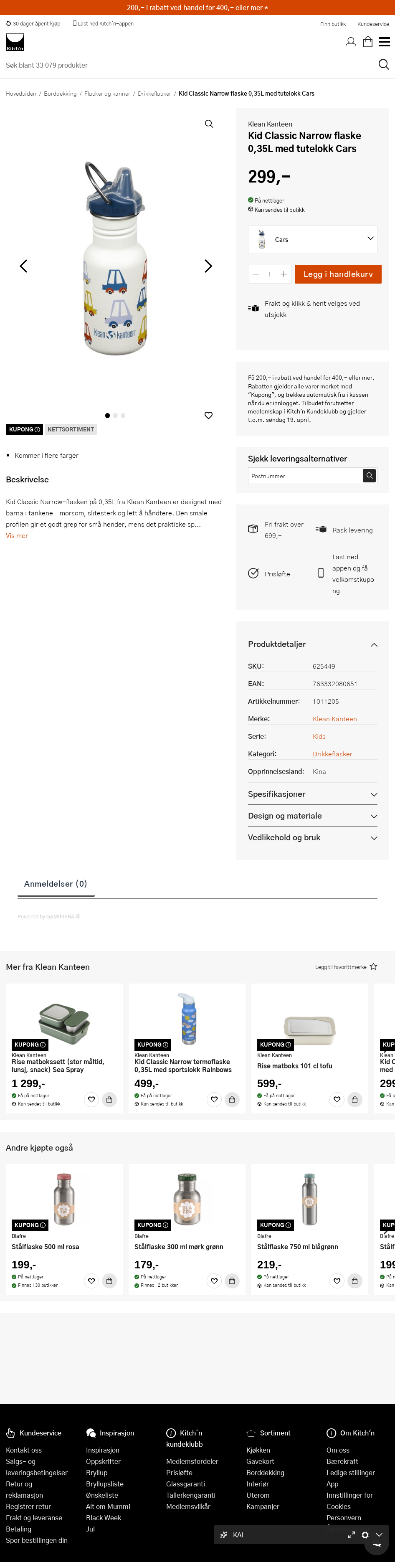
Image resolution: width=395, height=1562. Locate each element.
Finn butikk (333, 24)
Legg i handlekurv (338, 274)
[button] (209, 415)
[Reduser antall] (256, 274)
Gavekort (260, 1461)
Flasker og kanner (107, 93)
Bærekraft (342, 1461)
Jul (90, 1529)
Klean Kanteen (270, 124)
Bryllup (96, 1472)
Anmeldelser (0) (56, 883)
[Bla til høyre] (207, 266)
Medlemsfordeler (192, 1461)
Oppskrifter (103, 1461)
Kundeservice (373, 24)
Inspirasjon (102, 1450)
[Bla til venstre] (23, 266)
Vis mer (17, 535)
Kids (319, 736)
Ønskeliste (102, 1495)
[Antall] (269, 274)
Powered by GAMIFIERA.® (49, 916)
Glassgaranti (185, 1483)
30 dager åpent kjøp (33, 23)
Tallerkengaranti (190, 1495)
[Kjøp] (109, 1099)
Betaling (18, 1529)
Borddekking (60, 93)
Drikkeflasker (154, 93)
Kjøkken (258, 1450)
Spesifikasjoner (276, 794)
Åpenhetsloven (349, 1529)
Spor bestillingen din (37, 1540)
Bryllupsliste (105, 1483)
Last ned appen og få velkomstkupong (353, 573)
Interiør (257, 1483)
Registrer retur (28, 1506)
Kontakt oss (24, 1450)
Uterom (258, 1495)
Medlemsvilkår (188, 1506)
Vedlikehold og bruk (284, 837)
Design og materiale (285, 815)
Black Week (103, 1517)
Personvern (344, 1517)
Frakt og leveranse (34, 1517)
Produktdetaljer (277, 644)
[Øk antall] (283, 274)
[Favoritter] (91, 1099)
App (332, 1483)
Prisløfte (277, 573)
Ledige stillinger (351, 1472)
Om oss (338, 1450)
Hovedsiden (21, 93)
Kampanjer (262, 1506)
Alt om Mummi (108, 1506)
